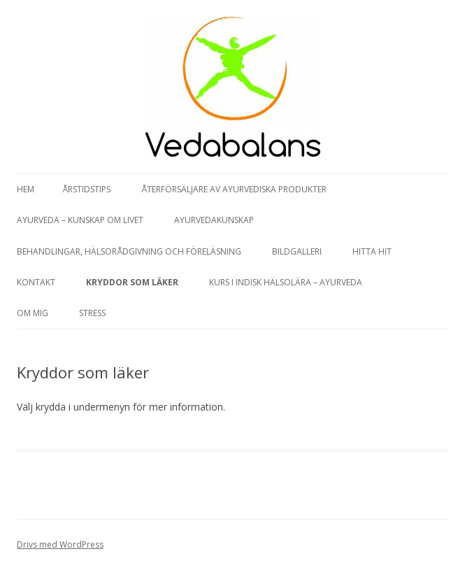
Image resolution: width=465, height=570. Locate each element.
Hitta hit (372, 251)
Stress (92, 313)
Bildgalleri (297, 251)
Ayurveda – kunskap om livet (80, 220)
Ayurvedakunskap (214, 220)
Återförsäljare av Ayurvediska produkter (234, 189)
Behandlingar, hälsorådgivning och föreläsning (129, 251)
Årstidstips (86, 189)
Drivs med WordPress (60, 544)
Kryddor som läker (132, 282)
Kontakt (36, 282)
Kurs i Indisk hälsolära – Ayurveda (285, 282)
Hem (25, 189)
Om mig (32, 313)
